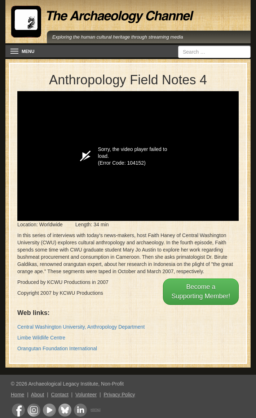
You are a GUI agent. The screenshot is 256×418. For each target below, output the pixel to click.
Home (17, 394)
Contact (60, 394)
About (37, 394)
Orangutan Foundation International (57, 348)
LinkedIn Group (80, 410)
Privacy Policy (119, 394)
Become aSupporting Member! (200, 291)
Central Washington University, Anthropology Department (81, 327)
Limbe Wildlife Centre (41, 338)
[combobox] (214, 52)
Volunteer (86, 394)
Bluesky (64, 410)
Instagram (33, 410)
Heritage (95, 410)
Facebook (18, 410)
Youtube (49, 410)
